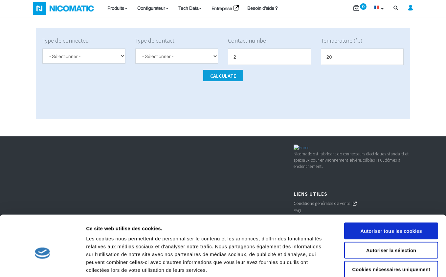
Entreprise (222, 8)
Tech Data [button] (190, 8)
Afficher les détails (362, 264)
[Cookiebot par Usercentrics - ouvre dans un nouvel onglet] (42, 264)
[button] (379, 8)
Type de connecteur (66, 41)
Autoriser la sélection (391, 216)
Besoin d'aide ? (262, 8)
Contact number (248, 41)
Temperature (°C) (342, 41)
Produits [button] (117, 8)
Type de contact (154, 41)
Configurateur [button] (152, 8)
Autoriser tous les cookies (391, 196)
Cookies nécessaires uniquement (391, 235)
